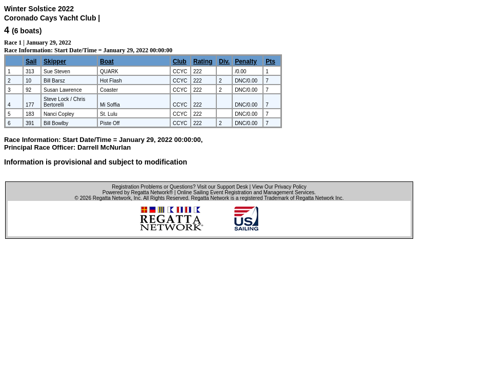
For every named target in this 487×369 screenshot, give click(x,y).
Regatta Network (112, 198)
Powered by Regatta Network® (138, 192)
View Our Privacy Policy (279, 187)
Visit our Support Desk (222, 187)
